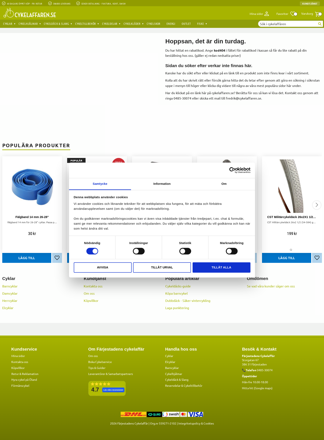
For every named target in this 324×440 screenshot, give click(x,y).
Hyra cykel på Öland (24, 379)
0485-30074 (265, 370)
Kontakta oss (93, 286)
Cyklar (169, 355)
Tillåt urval (162, 267)
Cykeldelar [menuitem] (109, 23)
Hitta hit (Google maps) (257, 388)
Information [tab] (162, 183)
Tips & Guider (96, 367)
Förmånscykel (20, 385)
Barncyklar (10, 286)
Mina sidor (18, 355)
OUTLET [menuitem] (186, 23)
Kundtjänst (309, 3)
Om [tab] (223, 183)
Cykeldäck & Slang (176, 379)
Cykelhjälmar (173, 373)
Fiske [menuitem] (200, 23)
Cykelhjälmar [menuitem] (28, 23)
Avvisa (102, 267)
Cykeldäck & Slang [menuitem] (56, 23)
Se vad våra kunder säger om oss (271, 286)
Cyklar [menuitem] (7, 23)
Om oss (89, 293)
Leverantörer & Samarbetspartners (110, 373)
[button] (286, 14)
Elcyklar (7, 308)
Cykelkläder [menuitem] (132, 23)
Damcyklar (10, 293)
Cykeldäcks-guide (178, 286)
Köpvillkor (91, 300)
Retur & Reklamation (24, 373)
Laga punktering (177, 308)
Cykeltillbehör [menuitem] (85, 23)
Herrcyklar (9, 300)
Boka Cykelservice (100, 361)
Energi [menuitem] (171, 23)
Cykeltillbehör (193, 385)
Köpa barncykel (176, 293)
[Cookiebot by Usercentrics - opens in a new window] (232, 170)
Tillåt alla (221, 267)
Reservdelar (173, 385)
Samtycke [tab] (100, 183)
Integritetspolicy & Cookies (196, 423)
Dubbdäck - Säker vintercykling (187, 300)
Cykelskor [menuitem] (153, 23)
